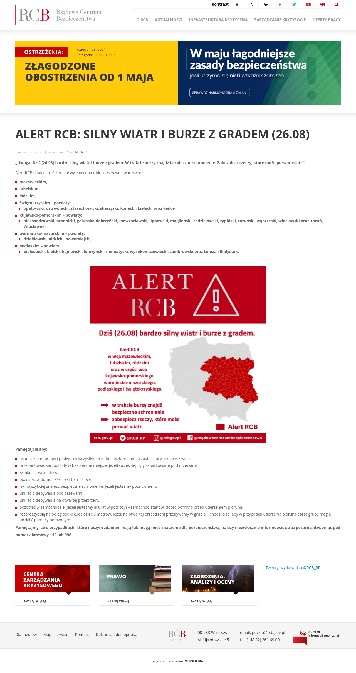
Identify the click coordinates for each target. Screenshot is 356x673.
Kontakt (82, 634)
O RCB (142, 19)
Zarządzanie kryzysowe (280, 19)
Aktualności (168, 19)
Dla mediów (26, 634)
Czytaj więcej (35, 601)
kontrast (220, 4)
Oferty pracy (326, 19)
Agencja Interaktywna (168, 661)
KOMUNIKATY (105, 54)
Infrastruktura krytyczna (218, 19)
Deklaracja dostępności (117, 634)
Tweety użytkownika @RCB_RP (293, 567)
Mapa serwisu (55, 634)
